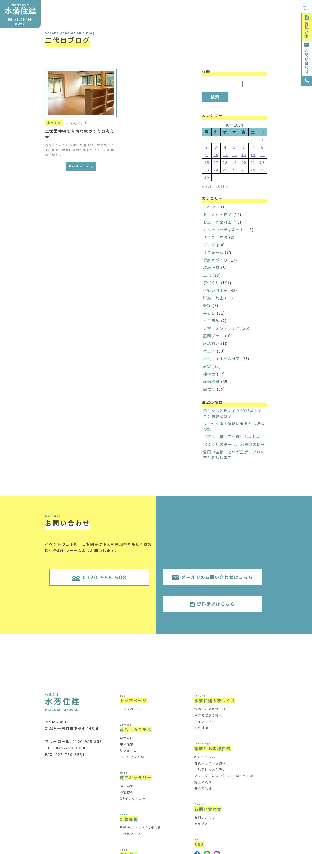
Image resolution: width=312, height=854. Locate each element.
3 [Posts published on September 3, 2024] (216, 147)
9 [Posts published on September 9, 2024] (206, 154)
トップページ (130, 709)
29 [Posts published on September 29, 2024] (262, 169)
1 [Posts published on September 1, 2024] (262, 139)
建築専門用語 (215, 290)
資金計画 (201, 728)
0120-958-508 (99, 577)
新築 (207, 305)
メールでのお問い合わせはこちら (212, 577)
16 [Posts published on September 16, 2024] (206, 162)
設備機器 (211, 381)
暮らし (209, 313)
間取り (209, 389)
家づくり (211, 282)
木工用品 (211, 320)
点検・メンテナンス (221, 328)
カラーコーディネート (223, 229)
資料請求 (306, 26)
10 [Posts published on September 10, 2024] (216, 154)
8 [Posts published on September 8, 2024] (262, 147)
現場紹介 (211, 343)
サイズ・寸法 (215, 237)
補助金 (209, 373)
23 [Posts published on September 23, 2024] (206, 169)
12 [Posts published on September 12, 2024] (234, 154)
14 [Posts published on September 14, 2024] (253, 154)
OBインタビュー (133, 798)
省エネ (209, 351)
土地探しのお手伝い (210, 769)
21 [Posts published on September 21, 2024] (253, 162)
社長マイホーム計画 (221, 358)
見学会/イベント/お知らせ (140, 827)
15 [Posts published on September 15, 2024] (262, 154)
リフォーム (213, 252)
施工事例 (127, 786)
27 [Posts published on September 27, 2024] (243, 169)
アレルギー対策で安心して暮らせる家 (223, 776)
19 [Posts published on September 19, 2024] (234, 162)
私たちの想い (204, 757)
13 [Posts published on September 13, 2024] (243, 154)
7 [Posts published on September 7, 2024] (253, 147)
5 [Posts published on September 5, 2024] (234, 147)
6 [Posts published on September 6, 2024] (244, 147)
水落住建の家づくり (210, 709)
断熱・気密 (213, 298)
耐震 (207, 366)
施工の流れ (203, 782)
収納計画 (211, 267)
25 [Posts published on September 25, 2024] (225, 169)
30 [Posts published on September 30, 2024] (206, 177)
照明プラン (213, 336)
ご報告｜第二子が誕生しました (232, 436)
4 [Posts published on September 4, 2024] (225, 147)
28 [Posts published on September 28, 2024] (253, 169)
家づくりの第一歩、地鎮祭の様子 (234, 444)
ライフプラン (204, 721)
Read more (80, 166)
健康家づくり (215, 260)
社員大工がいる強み (210, 763)
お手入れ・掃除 (217, 214)
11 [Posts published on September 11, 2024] (225, 154)
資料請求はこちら (212, 604)
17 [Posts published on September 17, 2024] (216, 162)
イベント (211, 206)
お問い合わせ (306, 58)
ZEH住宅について (134, 757)
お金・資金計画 (217, 222)
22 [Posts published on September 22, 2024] (262, 162)
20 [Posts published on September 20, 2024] (243, 162)
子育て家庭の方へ (208, 715)
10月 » (222, 186)
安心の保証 (203, 788)
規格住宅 (127, 744)
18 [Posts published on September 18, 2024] (225, 162)
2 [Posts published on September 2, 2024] (206, 147)
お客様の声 (128, 792)
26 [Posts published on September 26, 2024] (234, 169)
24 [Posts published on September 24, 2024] (216, 169)
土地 (207, 275)
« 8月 (207, 186)
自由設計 (127, 738)
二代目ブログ (130, 834)
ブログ (209, 244)
